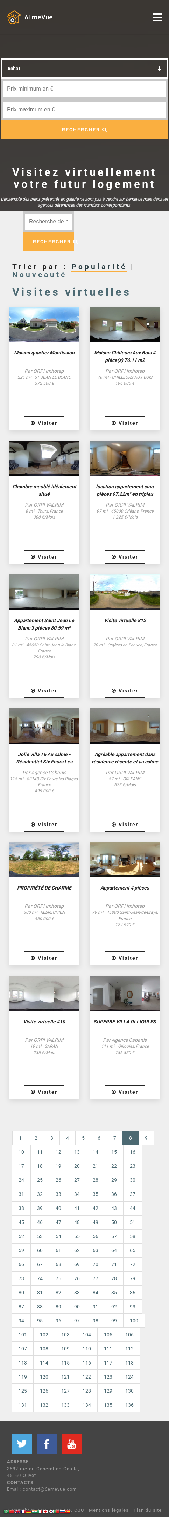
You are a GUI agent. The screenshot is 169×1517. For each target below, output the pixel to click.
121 (65, 1377)
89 (58, 1306)
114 (44, 1363)
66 (21, 1264)
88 (40, 1306)
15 (114, 1152)
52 (21, 1236)
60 (40, 1250)
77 (95, 1278)
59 (21, 1250)
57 (114, 1236)
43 (114, 1208)
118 (129, 1363)
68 (58, 1264)
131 (23, 1405)
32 (40, 1194)
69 (77, 1264)
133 (65, 1405)
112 (129, 1349)
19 (58, 1166)
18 (40, 1166)
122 (87, 1377)
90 (77, 1306)
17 (21, 1166)
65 (132, 1250)
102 (44, 1334)
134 (87, 1405)
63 (95, 1250)
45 (21, 1222)
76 (77, 1278)
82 (58, 1292)
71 (114, 1264)
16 (132, 1152)
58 (132, 1236)
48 (77, 1222)
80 (21, 1292)
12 (58, 1152)
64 (114, 1250)
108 (44, 1349)
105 (108, 1334)
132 (44, 1405)
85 (114, 1292)
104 (87, 1334)
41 (77, 1208)
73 (21, 1278)
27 (77, 1180)
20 (77, 1166)
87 (21, 1306)
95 (40, 1320)
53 (40, 1236)
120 (44, 1377)
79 (132, 1278)
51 (132, 1222)
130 (129, 1391)
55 (77, 1236)
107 (23, 1349)
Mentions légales (109, 1510)
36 (114, 1194)
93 (132, 1306)
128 (87, 1391)
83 (77, 1292)
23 (132, 1166)
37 (132, 1194)
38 (21, 1208)
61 (58, 1250)
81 (40, 1292)
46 (40, 1222)
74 (40, 1278)
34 (77, 1194)
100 (134, 1320)
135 (108, 1405)
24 (21, 1180)
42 (95, 1208)
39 (40, 1208)
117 (108, 1363)
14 (95, 1152)
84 (95, 1292)
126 (44, 1391)
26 (58, 1180)
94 (21, 1320)
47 (58, 1222)
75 (58, 1278)
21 (95, 1166)
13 (77, 1152)
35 (95, 1194)
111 (108, 1349)
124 (129, 1377)
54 (58, 1236)
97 (77, 1320)
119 (23, 1377)
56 (95, 1236)
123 (108, 1377)
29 (114, 1180)
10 (21, 1152)
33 (58, 1194)
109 (65, 1349)
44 (132, 1208)
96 (58, 1320)
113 (23, 1363)
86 (132, 1292)
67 (40, 1264)
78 (114, 1278)
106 (129, 1334)
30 (132, 1180)
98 (95, 1320)
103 (65, 1334)
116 (87, 1363)
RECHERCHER (84, 129)
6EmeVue (38, 17)
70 (95, 1264)
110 (87, 1349)
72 (132, 1264)
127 (65, 1391)
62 (77, 1250)
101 (23, 1334)
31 (21, 1194)
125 (23, 1391)
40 (58, 1208)
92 (114, 1306)
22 (114, 1166)
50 (114, 1222)
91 (95, 1306)
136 (129, 1405)
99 (114, 1320)
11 (40, 1152)
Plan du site (148, 1510)
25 (40, 1180)
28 (95, 1180)
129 (108, 1391)
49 (95, 1222)
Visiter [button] (44, 423)
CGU (79, 1510)
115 (65, 1363)
